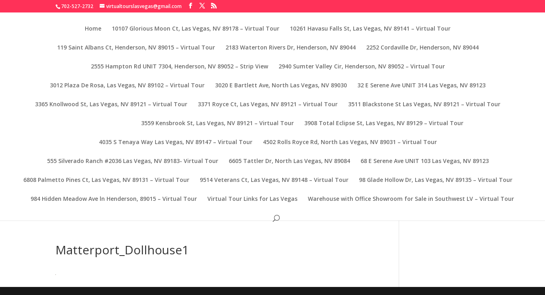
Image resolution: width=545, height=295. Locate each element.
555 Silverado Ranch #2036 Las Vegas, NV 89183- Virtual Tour (132, 161)
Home (93, 29)
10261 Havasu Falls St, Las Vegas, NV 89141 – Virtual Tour (370, 29)
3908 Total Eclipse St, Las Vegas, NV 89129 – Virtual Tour (383, 123)
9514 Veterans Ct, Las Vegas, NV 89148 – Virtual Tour (274, 180)
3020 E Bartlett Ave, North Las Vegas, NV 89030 (281, 86)
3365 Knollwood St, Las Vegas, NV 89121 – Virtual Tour (111, 104)
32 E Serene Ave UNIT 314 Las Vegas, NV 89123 (421, 86)
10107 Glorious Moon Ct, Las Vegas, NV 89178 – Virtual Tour (195, 29)
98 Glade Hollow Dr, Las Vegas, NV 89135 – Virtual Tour (435, 180)
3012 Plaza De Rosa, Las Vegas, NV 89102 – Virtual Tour (127, 86)
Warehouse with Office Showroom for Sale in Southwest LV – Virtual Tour (411, 199)
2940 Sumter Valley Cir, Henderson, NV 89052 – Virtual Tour (362, 67)
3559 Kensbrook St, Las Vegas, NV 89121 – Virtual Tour (217, 123)
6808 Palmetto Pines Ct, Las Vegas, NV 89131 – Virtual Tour (106, 180)
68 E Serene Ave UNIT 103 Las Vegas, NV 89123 (425, 161)
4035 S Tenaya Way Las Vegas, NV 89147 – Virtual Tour (175, 142)
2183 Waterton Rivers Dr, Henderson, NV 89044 (290, 48)
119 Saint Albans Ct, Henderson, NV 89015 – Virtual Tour (136, 48)
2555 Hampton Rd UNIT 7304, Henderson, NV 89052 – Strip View (179, 67)
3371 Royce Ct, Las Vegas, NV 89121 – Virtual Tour (268, 104)
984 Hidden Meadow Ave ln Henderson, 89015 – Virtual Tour (114, 199)
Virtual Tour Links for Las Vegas (252, 199)
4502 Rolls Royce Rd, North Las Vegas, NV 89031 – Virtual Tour (350, 142)
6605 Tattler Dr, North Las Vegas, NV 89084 (289, 161)
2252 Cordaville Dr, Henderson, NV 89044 (422, 48)
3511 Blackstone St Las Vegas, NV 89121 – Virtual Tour (424, 104)
